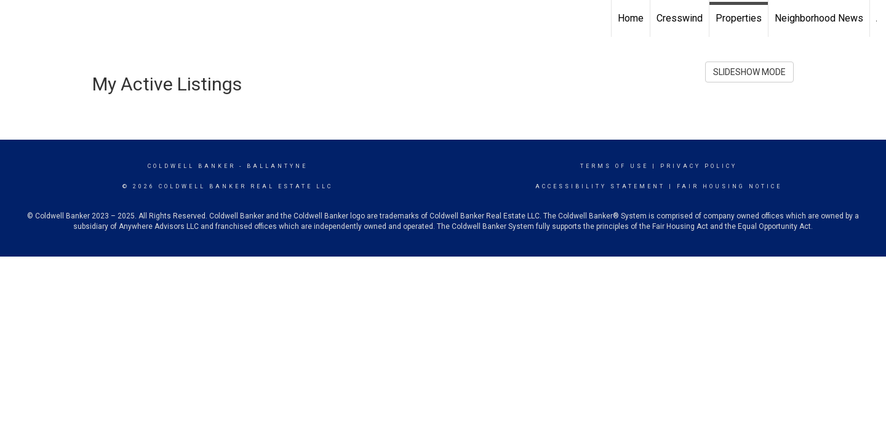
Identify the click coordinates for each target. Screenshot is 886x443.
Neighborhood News (819, 18)
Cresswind (680, 18)
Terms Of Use (614, 166)
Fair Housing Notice (729, 186)
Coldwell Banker (192, 166)
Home (631, 18)
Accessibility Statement (600, 186)
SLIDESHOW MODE (749, 72)
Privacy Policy (698, 166)
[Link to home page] (15, 18)
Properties (739, 18)
